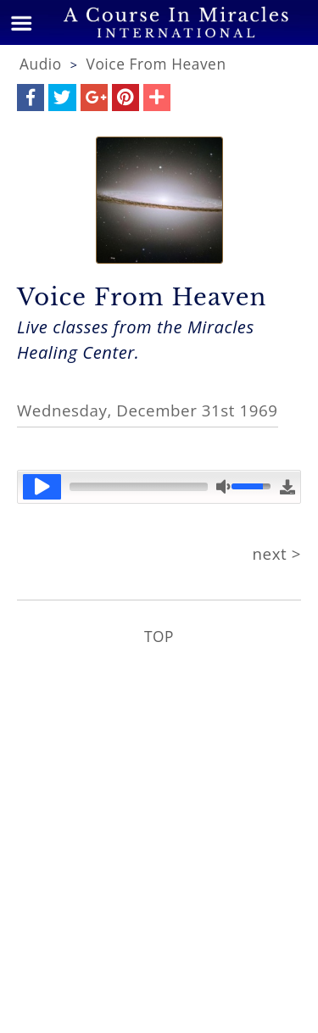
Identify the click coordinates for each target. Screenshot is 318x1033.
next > (277, 553)
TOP (159, 636)
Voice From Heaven (156, 64)
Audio (41, 64)
